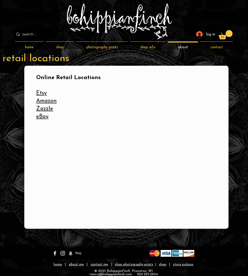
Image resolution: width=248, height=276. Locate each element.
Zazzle (44, 109)
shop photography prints (134, 264)
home (58, 264)
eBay (42, 117)
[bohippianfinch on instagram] (63, 253)
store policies (183, 264)
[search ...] (33, 34)
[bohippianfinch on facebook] (55, 253)
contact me (99, 264)
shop (162, 264)
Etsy (41, 93)
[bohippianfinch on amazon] (71, 253)
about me (76, 264)
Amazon (46, 101)
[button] (226, 34)
